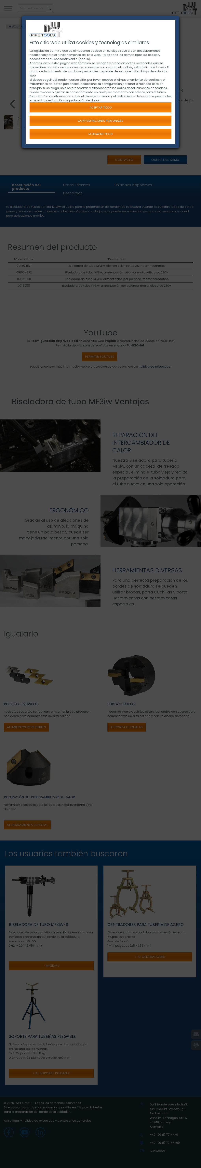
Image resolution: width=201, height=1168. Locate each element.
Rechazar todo (100, 134)
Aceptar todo (100, 107)
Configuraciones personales (100, 121)
